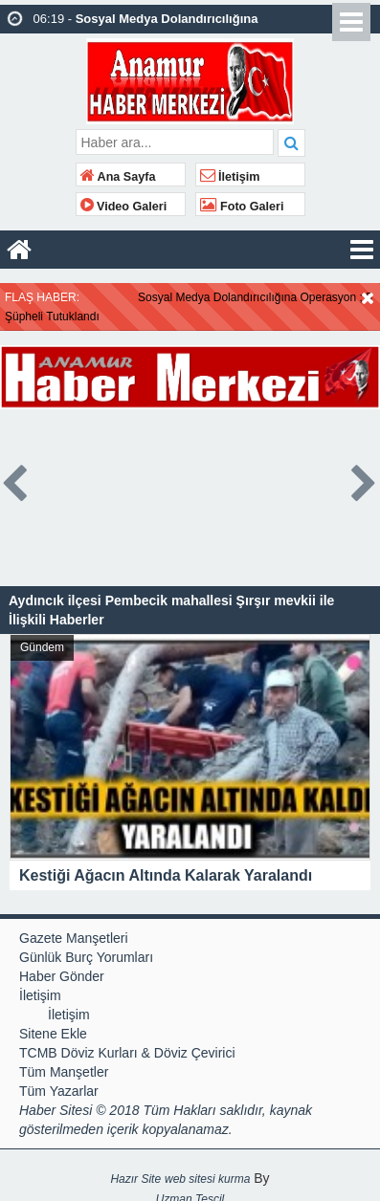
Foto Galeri (242, 206)
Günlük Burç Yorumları (86, 957)
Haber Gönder (61, 976)
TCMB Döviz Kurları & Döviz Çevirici (127, 1052)
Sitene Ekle (53, 1033)
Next (364, 479)
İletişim (230, 177)
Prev (15, 479)
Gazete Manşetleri (73, 938)
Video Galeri (124, 206)
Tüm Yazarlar (59, 1091)
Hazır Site (135, 1179)
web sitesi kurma (207, 1179)
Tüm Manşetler (63, 1072)
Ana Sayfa (118, 177)
